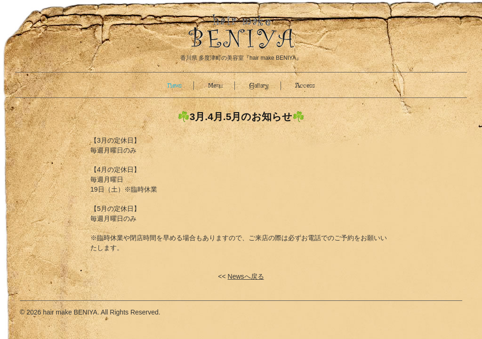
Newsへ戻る (246, 276)
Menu (215, 85)
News (174, 85)
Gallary (259, 85)
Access (305, 85)
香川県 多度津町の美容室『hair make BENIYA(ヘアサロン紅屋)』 (241, 31)
